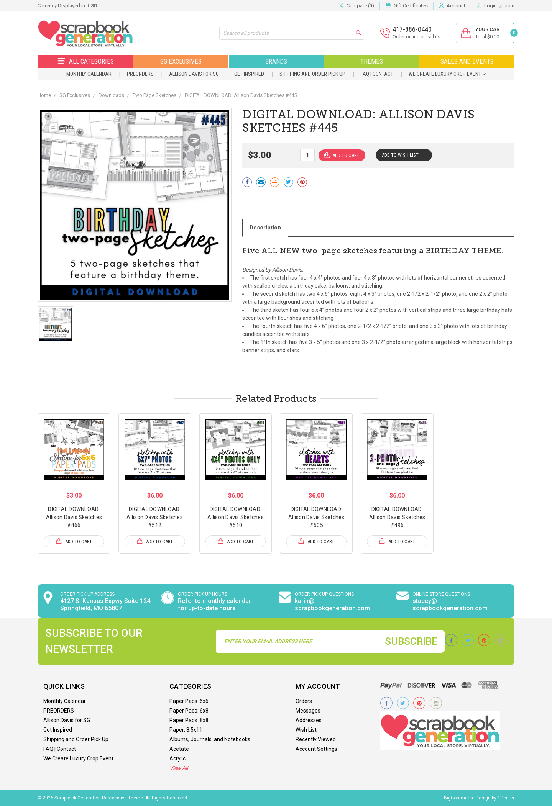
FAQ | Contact (377, 74)
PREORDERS (140, 74)
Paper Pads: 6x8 (189, 711)
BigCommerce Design (467, 798)
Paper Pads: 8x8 (189, 720)
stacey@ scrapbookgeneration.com (450, 604)
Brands (276, 61)
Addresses (309, 720)
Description (265, 227)
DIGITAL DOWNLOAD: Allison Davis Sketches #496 (397, 517)
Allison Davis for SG (194, 74)
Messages (308, 711)
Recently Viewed (316, 739)
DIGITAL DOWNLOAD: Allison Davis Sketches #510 (235, 517)
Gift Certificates (411, 5)
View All (178, 768)
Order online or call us (416, 36)
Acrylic (177, 758)
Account (456, 5)
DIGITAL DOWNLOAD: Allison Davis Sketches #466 (74, 517)
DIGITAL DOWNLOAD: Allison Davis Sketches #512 (155, 517)
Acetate (179, 749)
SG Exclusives (181, 61)
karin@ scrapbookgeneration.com (332, 604)
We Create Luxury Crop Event (447, 74)
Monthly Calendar (89, 74)
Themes (371, 61)
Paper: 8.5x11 (185, 730)
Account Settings (316, 749)
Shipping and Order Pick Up (312, 74)
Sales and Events (467, 61)
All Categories (85, 61)
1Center (506, 798)
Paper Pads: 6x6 (189, 701)
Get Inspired (249, 74)
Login (490, 5)
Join (509, 5)
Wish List (306, 730)
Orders (304, 701)
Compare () (356, 5)
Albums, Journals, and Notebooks (209, 739)
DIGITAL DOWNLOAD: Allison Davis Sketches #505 (316, 517)
